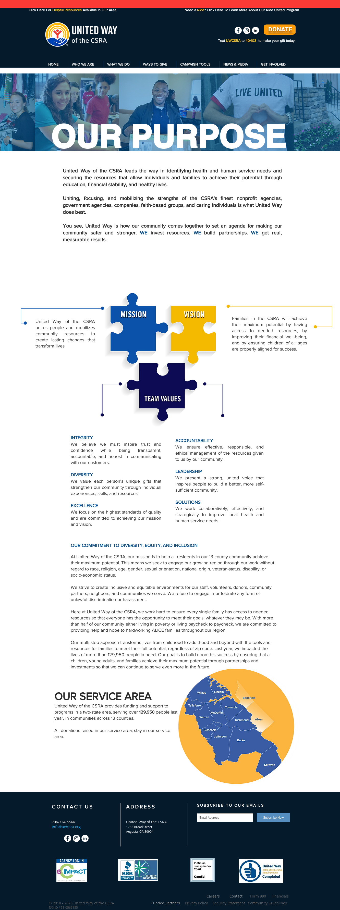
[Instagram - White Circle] (246, 30)
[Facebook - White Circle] (238, 30)
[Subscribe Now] (273, 817)
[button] (85, 64)
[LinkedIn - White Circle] (255, 30)
